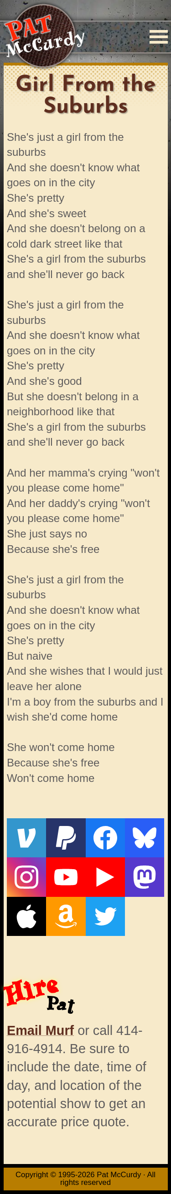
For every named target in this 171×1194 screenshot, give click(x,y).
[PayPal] (65, 837)
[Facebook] (105, 837)
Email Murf (40, 1030)
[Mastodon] (144, 876)
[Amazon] (65, 916)
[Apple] (26, 916)
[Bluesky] (144, 837)
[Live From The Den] (105, 876)
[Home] (44, 36)
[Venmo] (26, 837)
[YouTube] (65, 876)
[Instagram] (26, 876)
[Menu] (159, 37)
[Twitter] (105, 916)
